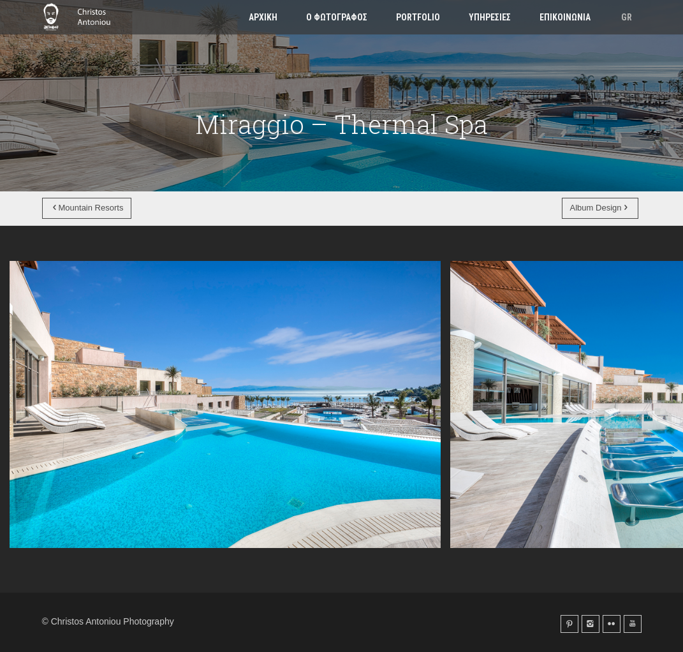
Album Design (600, 207)
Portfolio (418, 17)
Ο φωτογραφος (336, 17)
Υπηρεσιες (490, 17)
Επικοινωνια (565, 17)
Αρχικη (263, 17)
